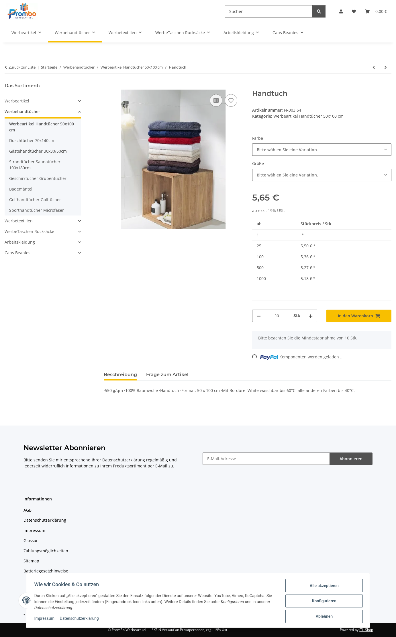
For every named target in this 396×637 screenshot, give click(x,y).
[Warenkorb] (375, 11)
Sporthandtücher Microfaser (36, 210)
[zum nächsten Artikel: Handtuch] (385, 67)
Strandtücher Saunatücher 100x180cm (34, 164)
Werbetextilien (19, 221)
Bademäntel (20, 189)
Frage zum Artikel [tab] (167, 374)
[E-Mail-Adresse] (266, 458)
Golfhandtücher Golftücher (35, 199)
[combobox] (321, 149)
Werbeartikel (17, 101)
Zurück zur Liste (22, 67)
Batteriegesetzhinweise (45, 571)
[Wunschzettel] (353, 11)
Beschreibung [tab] (120, 374)
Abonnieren (351, 458)
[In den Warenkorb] (108, 86)
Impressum (46, 619)
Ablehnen (322, 616)
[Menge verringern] (258, 316)
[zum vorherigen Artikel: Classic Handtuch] (374, 67)
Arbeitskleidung (20, 242)
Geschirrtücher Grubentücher (37, 178)
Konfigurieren (323, 601)
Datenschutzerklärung (80, 619)
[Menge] (277, 316)
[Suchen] (269, 11)
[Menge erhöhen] (310, 316)
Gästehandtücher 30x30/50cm (38, 151)
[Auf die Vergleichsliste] (216, 100)
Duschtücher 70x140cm (31, 140)
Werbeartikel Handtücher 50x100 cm (308, 116)
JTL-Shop (366, 629)
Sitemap (31, 561)
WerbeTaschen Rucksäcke (29, 231)
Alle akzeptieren (322, 586)
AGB (27, 510)
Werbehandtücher (22, 111)
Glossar (30, 540)
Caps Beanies (17, 252)
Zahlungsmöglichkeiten (45, 551)
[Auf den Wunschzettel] (231, 100)
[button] (341, 11)
